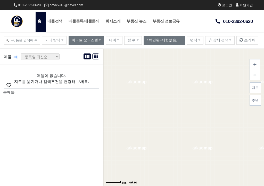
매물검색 (54, 21)
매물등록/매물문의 (84, 21)
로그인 (225, 5)
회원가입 (244, 5)
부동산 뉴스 (136, 21)
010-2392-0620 (27, 5)
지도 (255, 88)
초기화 (247, 40)
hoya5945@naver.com (63, 5)
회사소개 (112, 21)
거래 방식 (53, 40)
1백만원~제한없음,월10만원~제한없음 (166, 40)
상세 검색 (219, 40)
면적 (193, 40)
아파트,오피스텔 (85, 40)
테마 (112, 40)
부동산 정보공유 (166, 21)
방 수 (131, 40)
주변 (255, 100)
